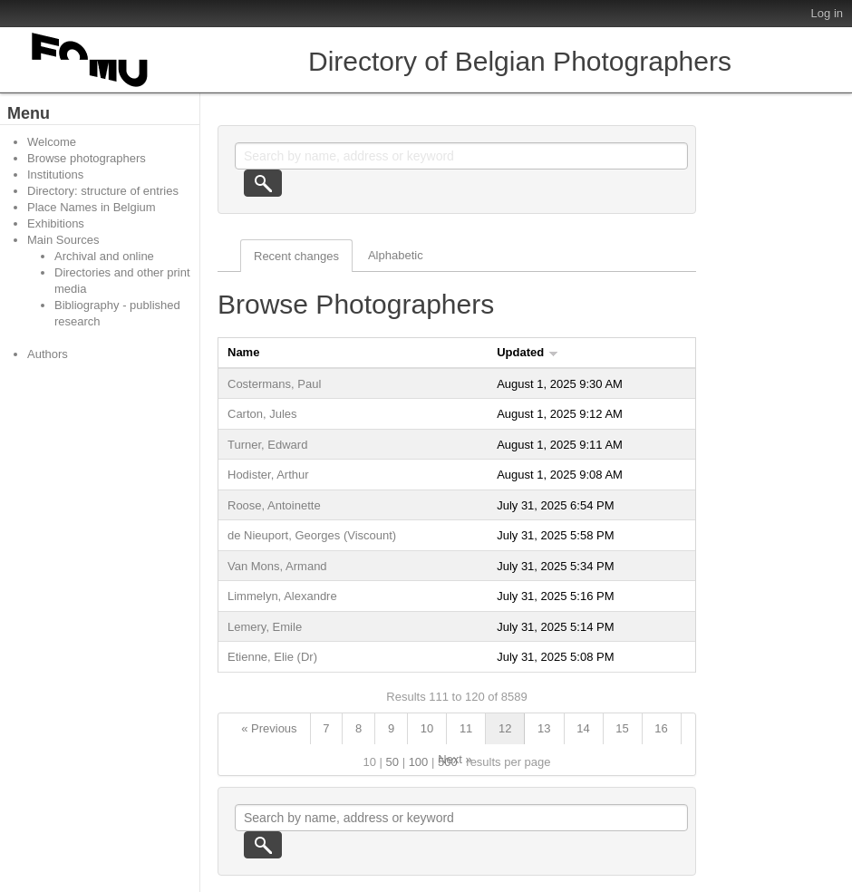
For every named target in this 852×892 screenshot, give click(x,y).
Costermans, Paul (274, 384)
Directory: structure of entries (103, 191)
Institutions (55, 174)
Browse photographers (86, 158)
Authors (47, 354)
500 (448, 762)
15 (621, 728)
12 (505, 728)
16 (660, 728)
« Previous (268, 728)
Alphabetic (395, 255)
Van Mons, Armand (277, 566)
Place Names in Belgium (91, 207)
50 (392, 762)
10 (427, 728)
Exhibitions (55, 223)
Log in (827, 13)
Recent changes (296, 256)
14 (582, 728)
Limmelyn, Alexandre (282, 596)
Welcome (51, 142)
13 (543, 728)
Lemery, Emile (265, 627)
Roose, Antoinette (274, 505)
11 (466, 728)
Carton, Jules (262, 414)
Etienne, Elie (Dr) (272, 657)
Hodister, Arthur (268, 474)
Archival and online (104, 256)
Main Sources (63, 240)
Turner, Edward (267, 444)
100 (419, 762)
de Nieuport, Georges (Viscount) (312, 535)
